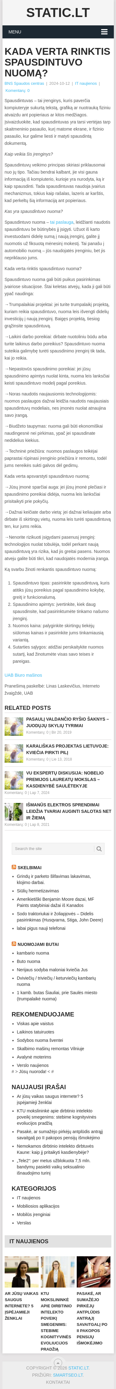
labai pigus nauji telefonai (41, 928)
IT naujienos (86, 83)
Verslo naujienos (33, 1065)
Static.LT (58, 12)
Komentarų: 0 (18, 90)
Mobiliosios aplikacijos (38, 1206)
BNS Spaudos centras (24, 83)
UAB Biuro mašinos (23, 675)
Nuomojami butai (38, 944)
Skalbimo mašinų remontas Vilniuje (50, 1048)
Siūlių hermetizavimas (38, 890)
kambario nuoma (33, 953)
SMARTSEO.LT (68, 1375)
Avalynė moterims (34, 1057)
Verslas (24, 1222)
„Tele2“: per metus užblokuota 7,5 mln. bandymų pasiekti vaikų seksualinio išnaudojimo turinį (54, 1166)
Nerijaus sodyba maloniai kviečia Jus (52, 969)
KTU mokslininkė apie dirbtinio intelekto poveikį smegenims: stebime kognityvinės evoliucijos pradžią (57, 1117)
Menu (15, 31)
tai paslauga (62, 222)
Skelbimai (29, 867)
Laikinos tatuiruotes (35, 1031)
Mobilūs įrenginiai (33, 1214)
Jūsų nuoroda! (32, 1071)
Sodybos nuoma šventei (40, 1040)
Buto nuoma (29, 961)
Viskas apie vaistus (35, 1023)
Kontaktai (58, 1382)
